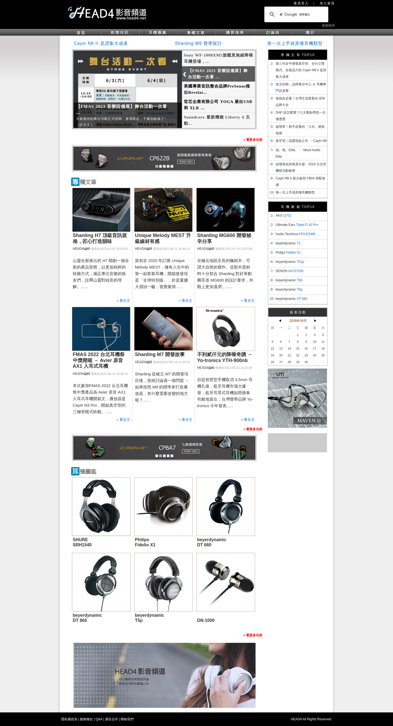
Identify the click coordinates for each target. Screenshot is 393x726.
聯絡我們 (127, 719)
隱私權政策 (69, 719)
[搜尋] (295, 14)
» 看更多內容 (252, 140)
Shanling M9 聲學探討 (198, 43)
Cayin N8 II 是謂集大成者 (101, 43)
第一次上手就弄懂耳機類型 (295, 43)
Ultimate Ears (297, 225)
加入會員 (327, 3)
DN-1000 (206, 620)
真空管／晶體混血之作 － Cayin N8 (301, 141)
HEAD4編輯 (81, 249)
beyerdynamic (288, 243)
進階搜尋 (328, 25)
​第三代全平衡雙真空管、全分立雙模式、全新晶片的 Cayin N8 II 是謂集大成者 (301, 70)
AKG (283, 215)
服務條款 (86, 719)
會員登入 (301, 3)
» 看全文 (123, 300)
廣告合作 (111, 719)
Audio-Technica (295, 234)
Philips (288, 252)
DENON (289, 271)
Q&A (99, 719)
